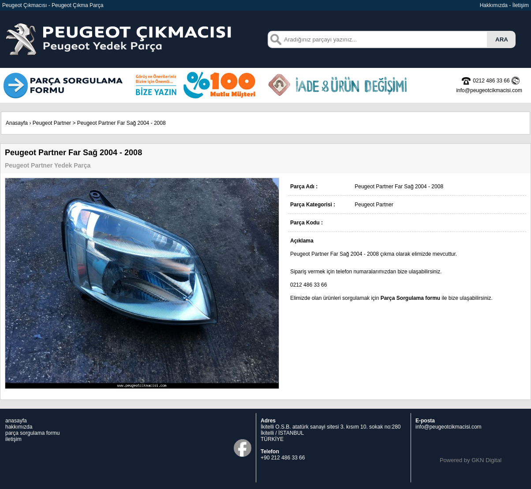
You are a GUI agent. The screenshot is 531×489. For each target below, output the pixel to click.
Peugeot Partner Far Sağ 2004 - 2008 (121, 123)
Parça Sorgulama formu (410, 298)
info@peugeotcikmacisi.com (448, 427)
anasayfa (16, 421)
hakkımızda (18, 427)
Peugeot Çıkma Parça (77, 5)
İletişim (520, 5)
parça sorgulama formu (32, 433)
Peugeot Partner (52, 123)
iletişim (13, 439)
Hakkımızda (494, 5)
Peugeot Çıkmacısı (24, 5)
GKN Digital (486, 460)
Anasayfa (17, 123)
